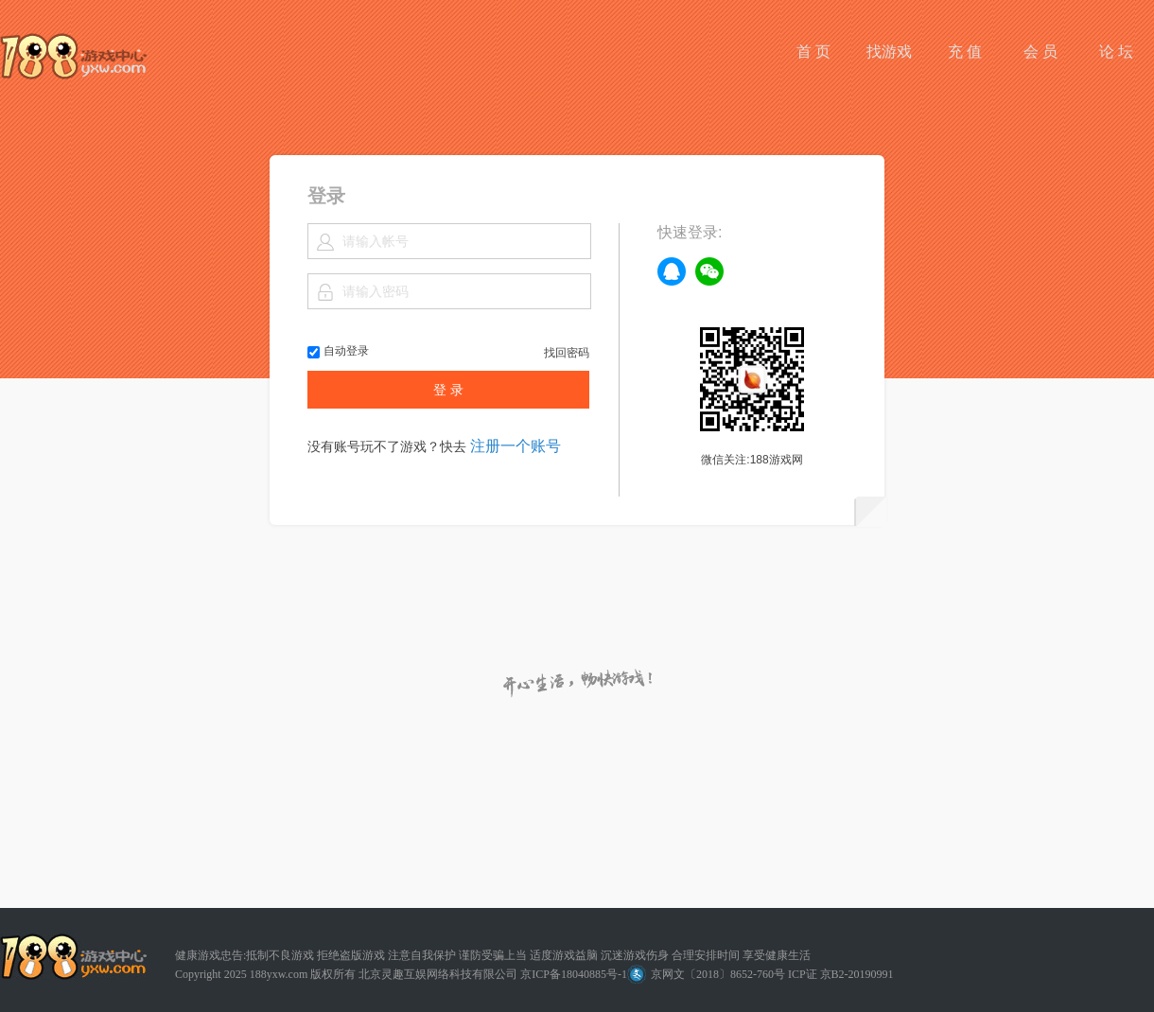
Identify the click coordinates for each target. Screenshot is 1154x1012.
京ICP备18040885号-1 (573, 974)
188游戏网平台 (73, 56)
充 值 (965, 52)
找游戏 (889, 52)
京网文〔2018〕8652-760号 (706, 974)
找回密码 (566, 352)
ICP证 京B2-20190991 (841, 974)
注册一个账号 (515, 446)
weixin (709, 271)
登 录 (448, 389)
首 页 (813, 52)
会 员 (1040, 52)
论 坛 (1116, 52)
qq (671, 271)
